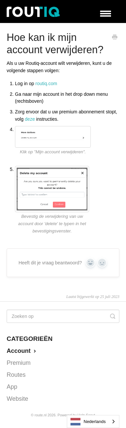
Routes (16, 374)
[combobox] (93, 421)
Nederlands (88, 422)
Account (22, 351)
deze (30, 119)
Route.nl (41, 415)
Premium (19, 362)
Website (17, 398)
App (12, 386)
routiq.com (46, 83)
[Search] (63, 316)
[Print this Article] (114, 38)
